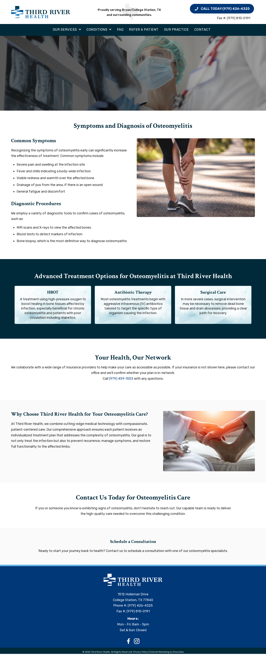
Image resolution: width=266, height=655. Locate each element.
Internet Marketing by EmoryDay (167, 653)
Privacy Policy (141, 653)
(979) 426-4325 (140, 607)
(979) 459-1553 (121, 380)
